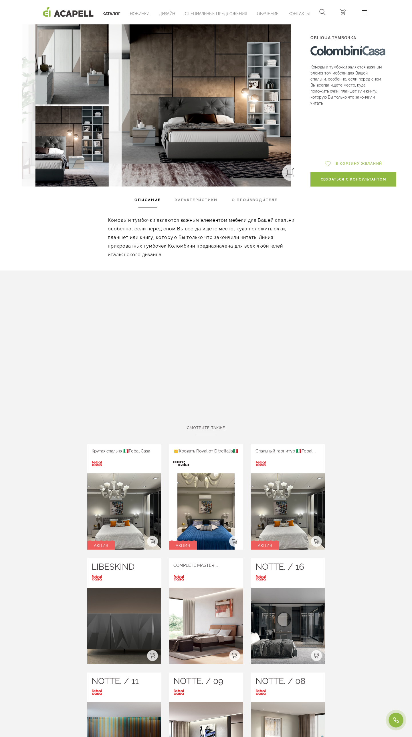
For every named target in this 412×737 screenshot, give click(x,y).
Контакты (299, 13)
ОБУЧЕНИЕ (268, 13)
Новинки (139, 13)
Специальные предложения (216, 13)
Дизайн (167, 13)
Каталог (111, 13)
